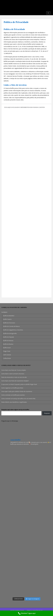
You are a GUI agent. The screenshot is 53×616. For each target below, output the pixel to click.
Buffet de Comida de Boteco (11, 326)
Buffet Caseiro (7, 319)
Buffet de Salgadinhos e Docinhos (13, 330)
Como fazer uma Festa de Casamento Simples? (15, 381)
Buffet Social (7, 348)
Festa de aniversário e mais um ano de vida (14, 377)
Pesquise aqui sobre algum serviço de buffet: (15, 409)
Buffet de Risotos (8, 344)
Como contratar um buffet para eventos (13, 395)
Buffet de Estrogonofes (10, 333)
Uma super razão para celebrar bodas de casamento (16, 391)
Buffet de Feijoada (8, 337)
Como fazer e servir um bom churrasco (12, 374)
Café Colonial (7, 355)
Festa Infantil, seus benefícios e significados (14, 402)
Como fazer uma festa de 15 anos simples (13, 370)
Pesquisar (47, 413)
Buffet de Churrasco (9, 323)
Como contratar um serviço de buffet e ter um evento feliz (18, 398)
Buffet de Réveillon (8, 316)
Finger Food (6, 351)
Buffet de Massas (8, 340)
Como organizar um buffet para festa (12, 388)
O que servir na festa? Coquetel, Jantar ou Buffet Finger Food (19, 384)
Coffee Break (7, 358)
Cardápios (4, 312)
